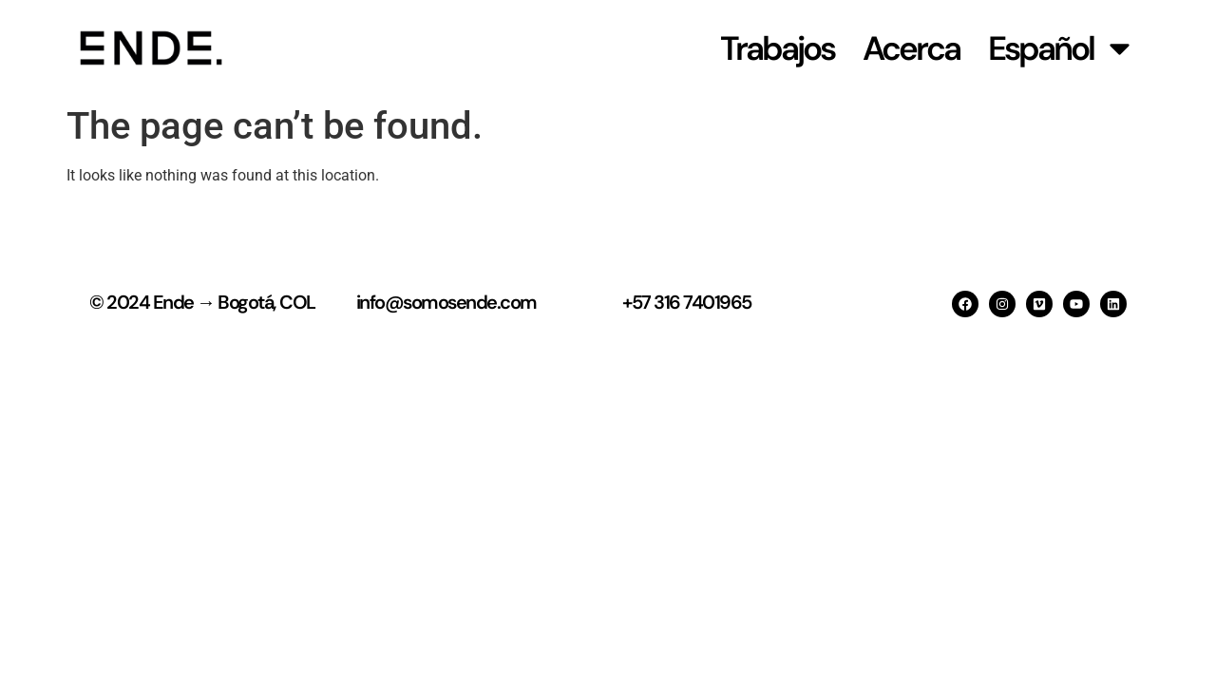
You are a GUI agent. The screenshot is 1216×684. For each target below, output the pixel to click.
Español (1062, 48)
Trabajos (777, 48)
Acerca (911, 48)
